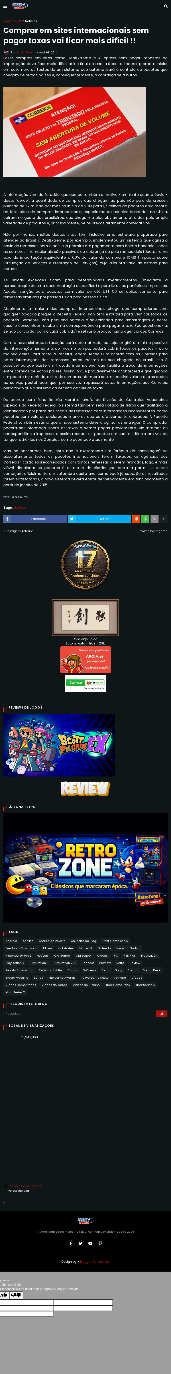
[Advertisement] (85, 1077)
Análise (28, 941)
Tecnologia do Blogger (23, 1186)
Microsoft (85, 948)
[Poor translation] (16, 1295)
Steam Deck (152, 970)
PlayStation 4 (15, 963)
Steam (132, 970)
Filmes (47, 948)
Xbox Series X (15, 992)
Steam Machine (17, 978)
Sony (118, 970)
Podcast (88, 963)
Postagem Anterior (19, 531)
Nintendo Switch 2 (18, 956)
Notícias (31, 21)
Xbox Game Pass (117, 985)
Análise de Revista (52, 941)
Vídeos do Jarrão (54, 985)
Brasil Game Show (115, 941)
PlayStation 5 (39, 963)
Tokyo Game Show (94, 978)
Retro (120, 963)
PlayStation (149, 956)
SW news (89, 970)
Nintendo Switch (128, 948)
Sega (106, 970)
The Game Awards (62, 978)
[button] (5, 6)
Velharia (120, 978)
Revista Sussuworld (19, 970)
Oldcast (102, 956)
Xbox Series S (145, 985)
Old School (84, 956)
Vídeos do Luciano (86, 985)
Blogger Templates (95, 1261)
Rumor (72, 970)
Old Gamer (62, 956)
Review (135, 963)
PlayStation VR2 (65, 963)
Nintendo (104, 948)
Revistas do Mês (50, 970)
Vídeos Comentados (21, 985)
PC (116, 956)
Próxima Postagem (151, 531)
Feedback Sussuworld (22, 948)
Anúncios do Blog (83, 941)
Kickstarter (65, 948)
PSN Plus (130, 956)
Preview (105, 963)
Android (11, 941)
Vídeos (137, 978)
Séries (38, 978)
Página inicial (12, 21)
